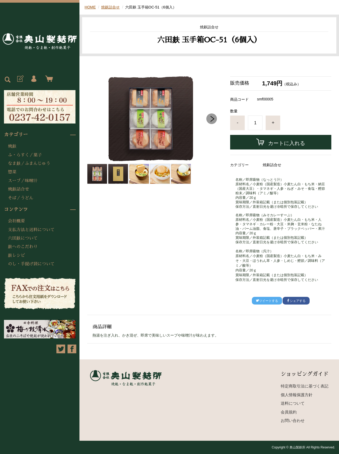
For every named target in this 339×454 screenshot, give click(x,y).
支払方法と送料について (31, 230)
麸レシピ (16, 255)
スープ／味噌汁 (23, 181)
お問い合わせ (293, 420)
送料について (293, 403)
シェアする (296, 301)
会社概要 (16, 221)
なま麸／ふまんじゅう (29, 163)
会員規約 (289, 412)
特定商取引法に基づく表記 (304, 386)
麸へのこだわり (23, 247)
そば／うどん (20, 198)
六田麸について (23, 238)
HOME (90, 7)
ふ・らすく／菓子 (25, 155)
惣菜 (12, 172)
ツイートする (267, 301)
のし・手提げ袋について (31, 264)
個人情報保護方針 (297, 395)
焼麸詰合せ (18, 189)
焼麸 (12, 146)
